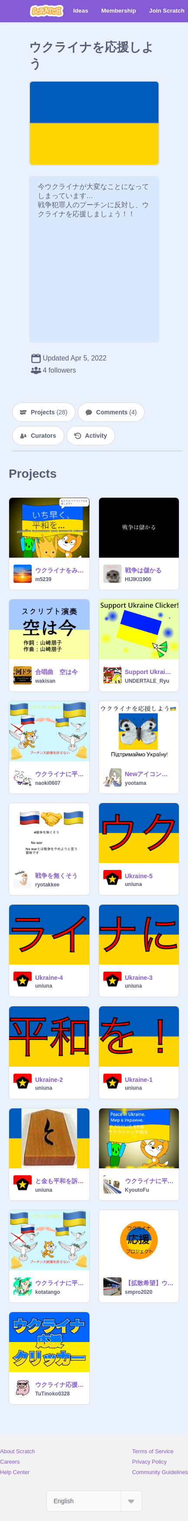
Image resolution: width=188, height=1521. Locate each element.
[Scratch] (46, 11)
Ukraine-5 (139, 876)
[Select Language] (94, 1501)
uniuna (133, 884)
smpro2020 (138, 1292)
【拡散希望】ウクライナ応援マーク (149, 1283)
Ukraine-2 (49, 1079)
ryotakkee (47, 885)
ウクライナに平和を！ (59, 773)
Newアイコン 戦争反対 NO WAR (149, 773)
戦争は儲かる (143, 570)
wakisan (45, 681)
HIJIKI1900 (138, 579)
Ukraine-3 (139, 977)
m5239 (43, 579)
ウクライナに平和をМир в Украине (149, 1180)
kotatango (47, 1292)
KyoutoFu (137, 1190)
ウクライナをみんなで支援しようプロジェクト (59, 570)
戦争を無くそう (56, 875)
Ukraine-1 (139, 1079)
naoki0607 (47, 783)
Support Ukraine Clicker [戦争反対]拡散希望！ (149, 671)
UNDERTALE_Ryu (147, 681)
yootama (135, 783)
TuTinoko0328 (52, 1394)
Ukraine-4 (49, 977)
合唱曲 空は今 (56, 671)
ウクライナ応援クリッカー (59, 1384)
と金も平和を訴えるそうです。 (59, 1180)
